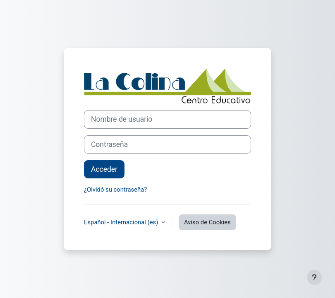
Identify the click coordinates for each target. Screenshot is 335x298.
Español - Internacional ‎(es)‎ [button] (122, 222)
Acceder (104, 169)
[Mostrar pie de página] (314, 277)
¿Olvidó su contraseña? (115, 189)
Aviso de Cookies (207, 222)
